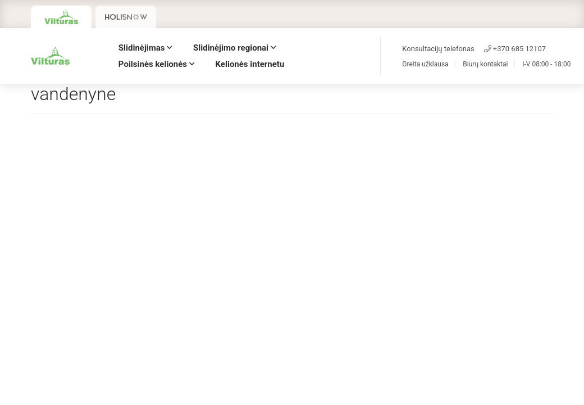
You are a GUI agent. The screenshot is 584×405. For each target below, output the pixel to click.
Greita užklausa (425, 64)
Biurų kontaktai (485, 64)
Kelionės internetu (250, 64)
